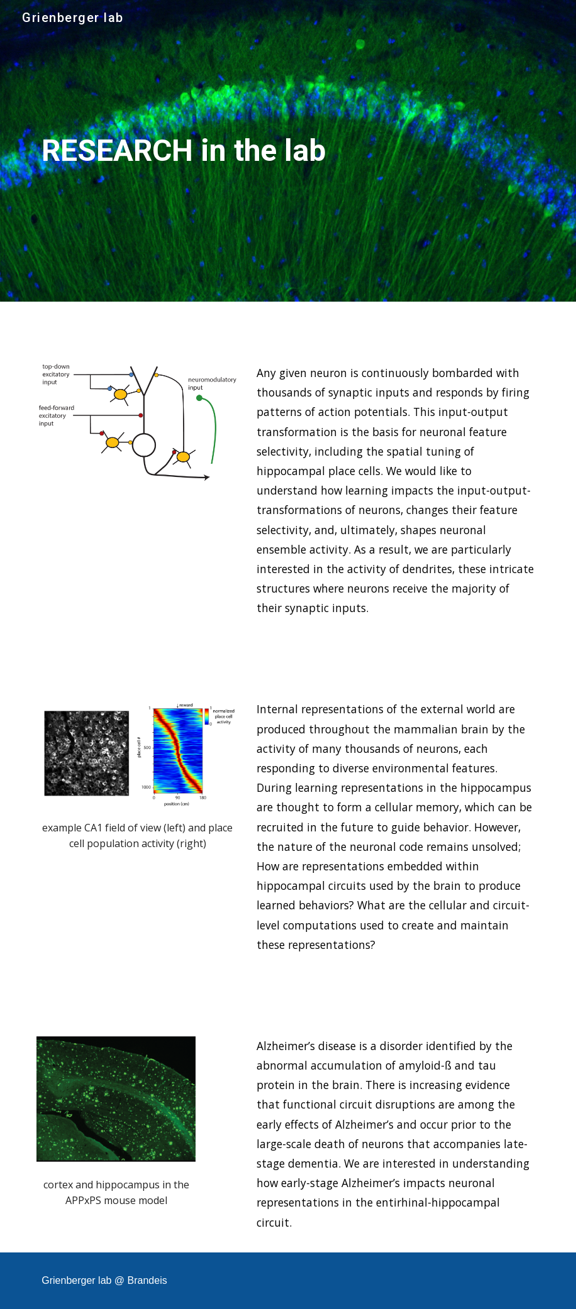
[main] (201, 151)
